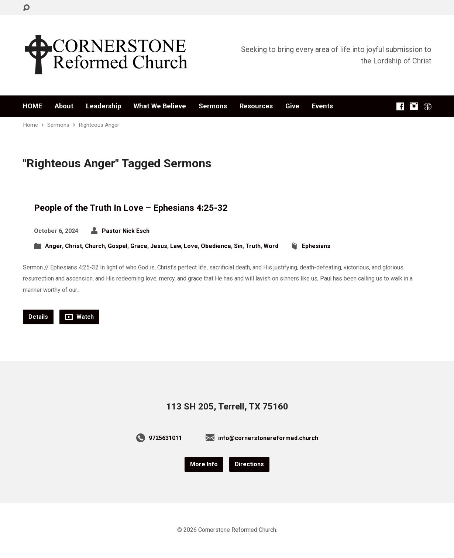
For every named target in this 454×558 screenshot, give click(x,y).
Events (322, 106)
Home (30, 125)
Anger (53, 246)
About (64, 106)
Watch (79, 317)
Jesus (158, 246)
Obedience (216, 246)
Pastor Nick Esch (125, 230)
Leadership (103, 106)
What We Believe (160, 106)
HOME (32, 106)
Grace (138, 246)
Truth (253, 246)
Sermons (213, 106)
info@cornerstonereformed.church (268, 438)
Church (95, 246)
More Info (204, 464)
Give (292, 106)
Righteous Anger (99, 125)
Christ (73, 246)
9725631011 (165, 438)
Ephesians (316, 246)
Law (175, 246)
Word (271, 246)
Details (38, 316)
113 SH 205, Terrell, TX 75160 (227, 406)
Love (191, 246)
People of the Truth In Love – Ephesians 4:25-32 (131, 208)
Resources (256, 106)
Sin (238, 246)
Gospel (117, 246)
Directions (249, 464)
